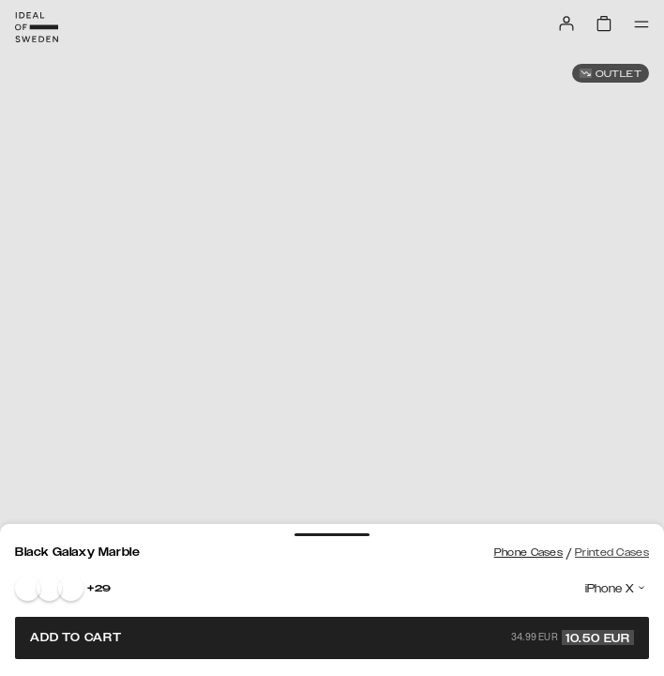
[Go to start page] (36, 27)
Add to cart (332, 637)
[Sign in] (566, 23)
